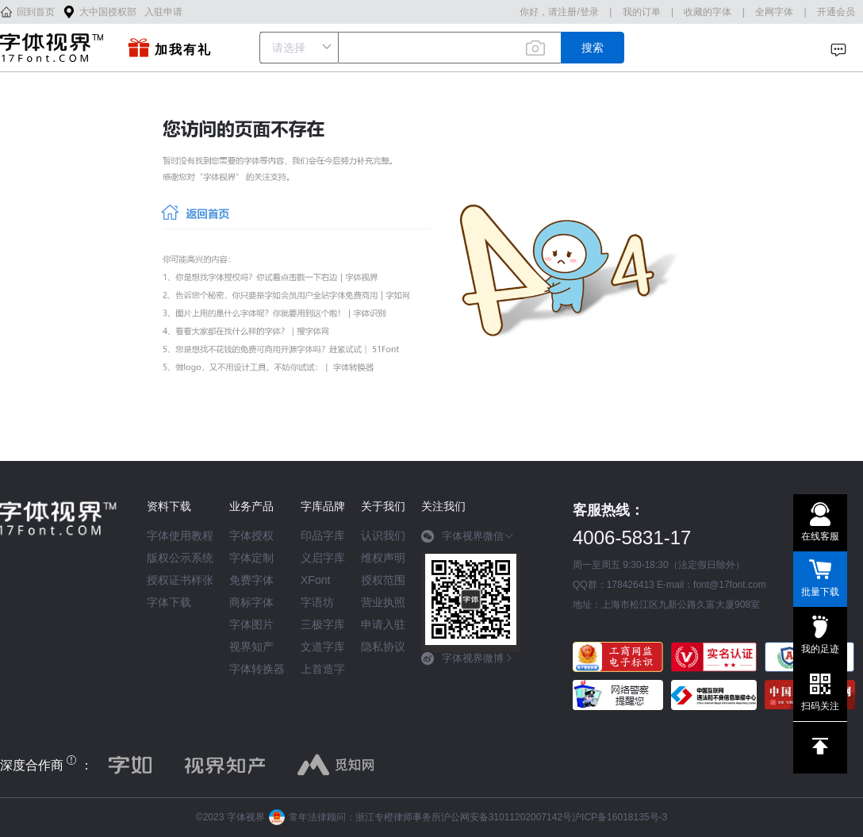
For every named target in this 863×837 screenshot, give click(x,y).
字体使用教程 (180, 535)
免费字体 (251, 580)
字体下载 (169, 602)
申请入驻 (383, 624)
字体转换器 (257, 668)
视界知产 (251, 646)
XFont (315, 580)
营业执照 (383, 602)
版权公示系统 (180, 557)
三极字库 (323, 624)
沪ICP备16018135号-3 (619, 817)
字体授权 (251, 535)
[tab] (470, 542)
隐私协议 (383, 646)
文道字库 (323, 646)
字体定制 (251, 557)
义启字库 (323, 557)
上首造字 (323, 668)
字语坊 (317, 602)
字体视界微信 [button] (467, 536)
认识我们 (383, 535)
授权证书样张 (180, 580)
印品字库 (323, 535)
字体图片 (251, 624)
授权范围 (383, 580)
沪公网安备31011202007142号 (506, 817)
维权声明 (383, 557)
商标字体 (251, 602)
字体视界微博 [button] (467, 658)
